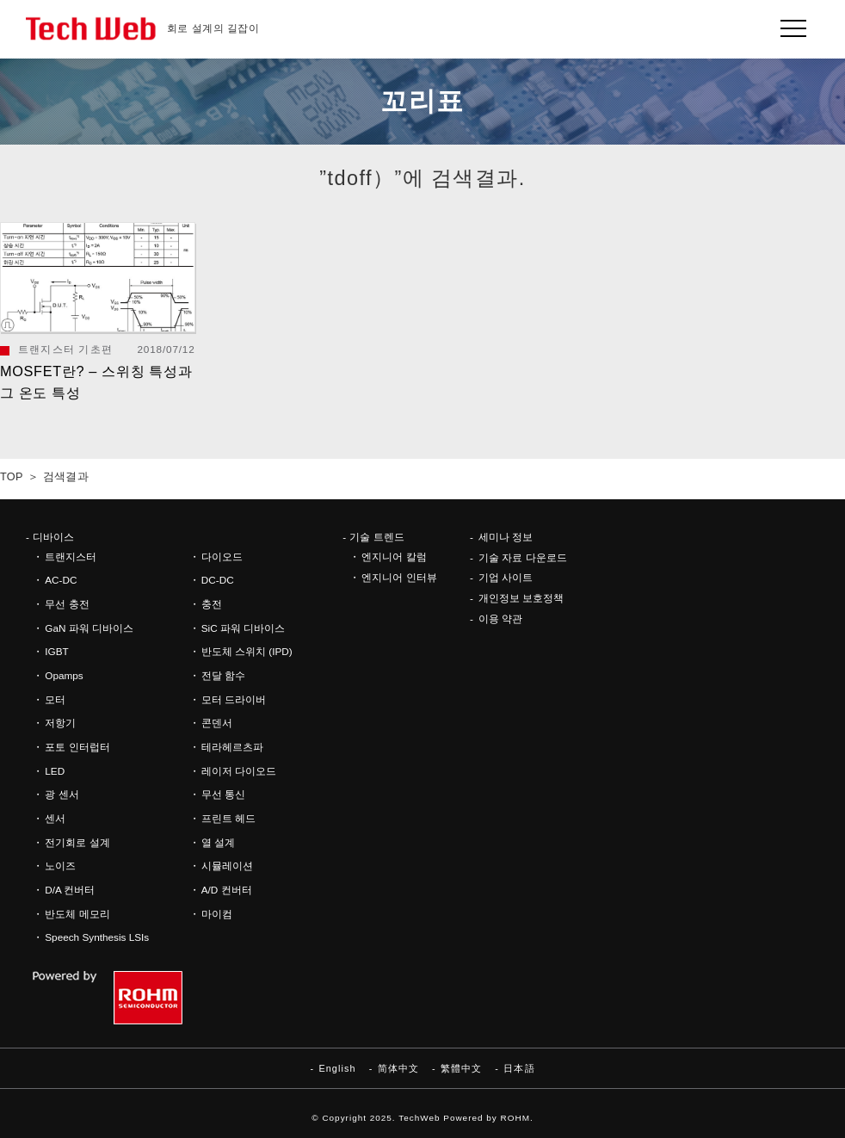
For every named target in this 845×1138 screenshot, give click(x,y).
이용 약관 (500, 618)
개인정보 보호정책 (521, 597)
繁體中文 (461, 1068)
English (336, 1068)
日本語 (518, 1068)
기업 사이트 (505, 577)
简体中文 (398, 1068)
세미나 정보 (505, 536)
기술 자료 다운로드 (522, 557)
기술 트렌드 (376, 536)
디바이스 (53, 536)
